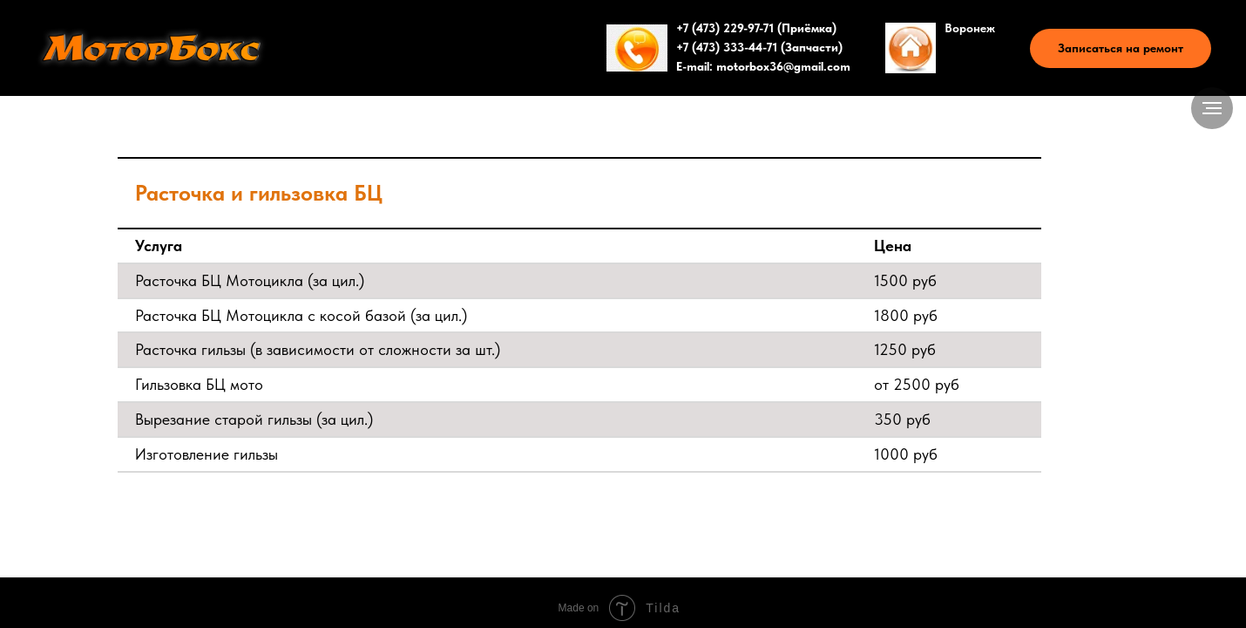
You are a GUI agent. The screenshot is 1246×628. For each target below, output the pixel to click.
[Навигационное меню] (1212, 108)
